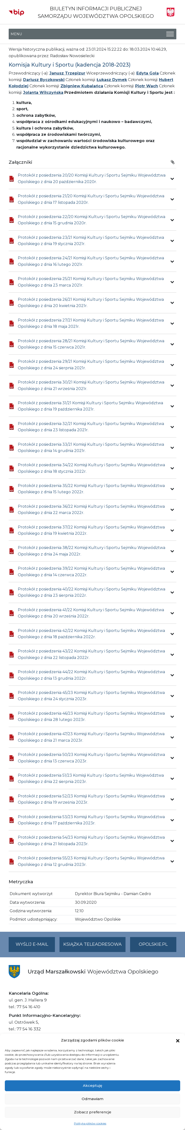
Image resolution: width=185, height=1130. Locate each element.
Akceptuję (92, 1085)
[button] (177, 1040)
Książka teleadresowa (92, 944)
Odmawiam (92, 1098)
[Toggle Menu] (170, 34)
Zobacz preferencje (92, 1112)
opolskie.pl (153, 944)
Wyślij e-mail (35, 946)
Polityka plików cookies (90, 1123)
